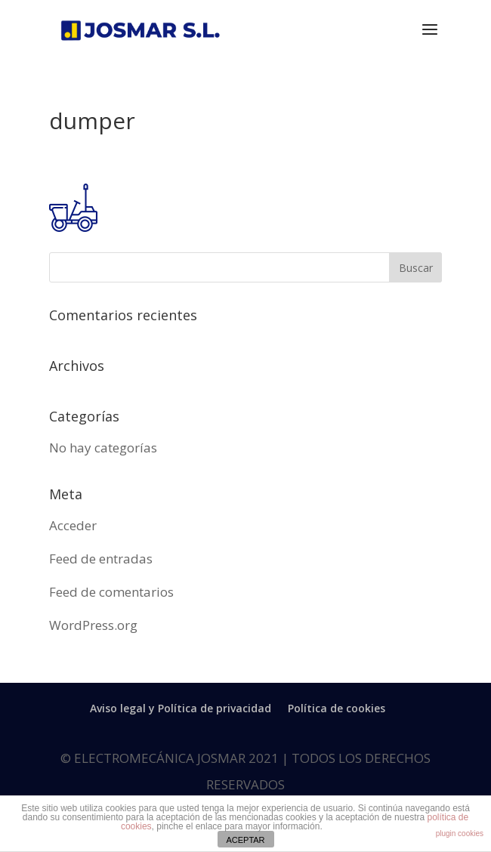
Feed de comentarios (111, 591)
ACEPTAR (245, 839)
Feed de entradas (101, 558)
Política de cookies (336, 708)
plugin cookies (459, 833)
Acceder (73, 525)
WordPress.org (93, 625)
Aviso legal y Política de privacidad (180, 708)
